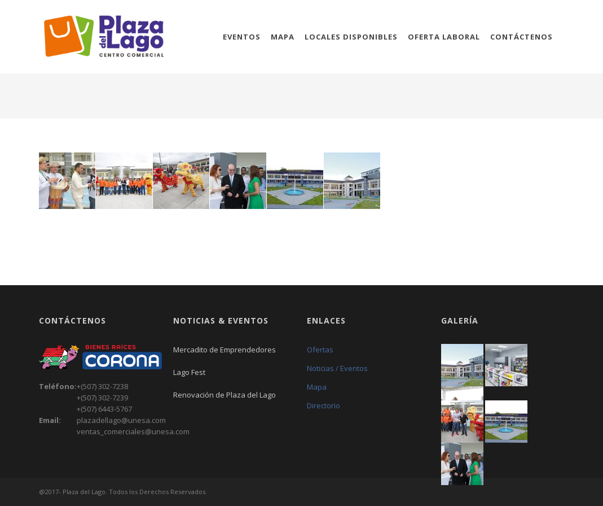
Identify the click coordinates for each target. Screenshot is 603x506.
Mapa (282, 37)
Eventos (242, 37)
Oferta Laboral (444, 37)
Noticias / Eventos (337, 368)
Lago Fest (189, 372)
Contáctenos (521, 37)
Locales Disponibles (351, 37)
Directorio (323, 405)
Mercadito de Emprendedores (224, 349)
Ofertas (320, 349)
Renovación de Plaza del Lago (224, 395)
